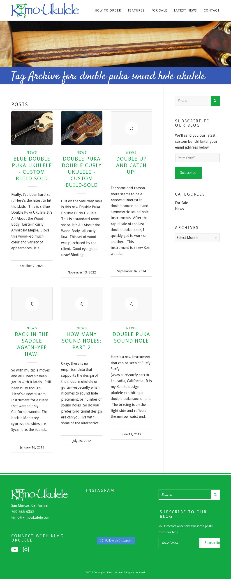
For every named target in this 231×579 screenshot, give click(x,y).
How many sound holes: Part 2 (82, 340)
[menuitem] (108, 10)
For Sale (181, 203)
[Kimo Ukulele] (45, 11)
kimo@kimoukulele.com (30, 517)
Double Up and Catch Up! (131, 165)
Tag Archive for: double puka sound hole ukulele (108, 76)
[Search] (197, 100)
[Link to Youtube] (14, 549)
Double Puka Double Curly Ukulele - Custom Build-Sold (82, 172)
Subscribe (188, 172)
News (32, 152)
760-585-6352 (22, 511)
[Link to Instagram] (26, 549)
